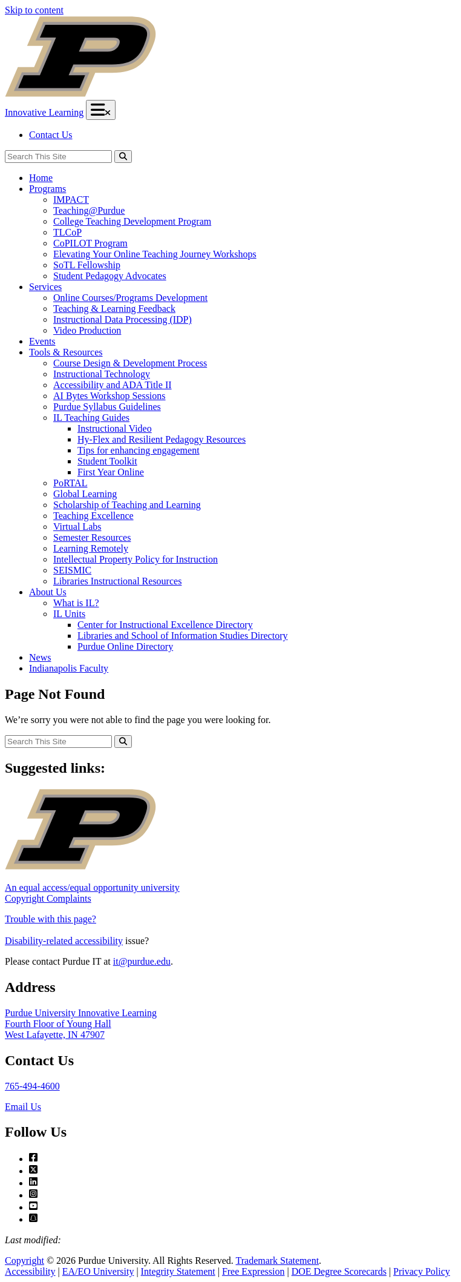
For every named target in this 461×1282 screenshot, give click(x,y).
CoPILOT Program (90, 243)
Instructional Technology (101, 374)
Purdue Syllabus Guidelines (107, 406)
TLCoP (67, 232)
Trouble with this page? (50, 919)
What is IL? (76, 603)
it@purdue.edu (142, 961)
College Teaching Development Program (132, 221)
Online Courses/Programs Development (130, 297)
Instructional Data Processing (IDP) (122, 319)
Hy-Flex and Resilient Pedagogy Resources (161, 439)
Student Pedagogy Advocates (109, 276)
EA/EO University (98, 1271)
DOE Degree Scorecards (339, 1271)
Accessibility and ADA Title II (112, 385)
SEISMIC (72, 570)
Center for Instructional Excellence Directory (165, 625)
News (40, 657)
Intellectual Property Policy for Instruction (135, 559)
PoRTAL (70, 483)
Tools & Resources (66, 352)
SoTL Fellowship (86, 265)
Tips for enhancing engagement (138, 450)
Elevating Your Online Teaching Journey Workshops (155, 254)
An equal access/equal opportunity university (92, 887)
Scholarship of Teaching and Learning (127, 505)
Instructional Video (114, 428)
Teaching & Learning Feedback (114, 308)
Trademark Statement (277, 1260)
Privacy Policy (421, 1271)
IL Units (69, 614)
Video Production (87, 330)
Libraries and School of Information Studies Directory (182, 635)
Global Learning (85, 494)
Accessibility (30, 1271)
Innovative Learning (44, 112)
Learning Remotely (90, 548)
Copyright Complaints (48, 898)
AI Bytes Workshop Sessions (109, 396)
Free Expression (253, 1271)
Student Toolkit (107, 461)
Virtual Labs (77, 526)
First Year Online (110, 472)
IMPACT (71, 199)
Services (45, 287)
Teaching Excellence (93, 515)
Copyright (24, 1260)
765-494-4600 (32, 1086)
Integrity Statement (178, 1271)
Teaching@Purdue (89, 210)
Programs (47, 188)
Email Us (23, 1107)
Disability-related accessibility (64, 941)
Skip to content (34, 10)
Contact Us (51, 135)
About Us (48, 592)
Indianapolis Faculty (68, 668)
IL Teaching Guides (91, 417)
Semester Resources (92, 537)
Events (42, 341)
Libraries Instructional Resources (117, 581)
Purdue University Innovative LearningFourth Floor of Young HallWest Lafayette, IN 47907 (81, 1024)
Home (41, 178)
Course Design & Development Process (130, 363)
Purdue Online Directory (125, 646)
